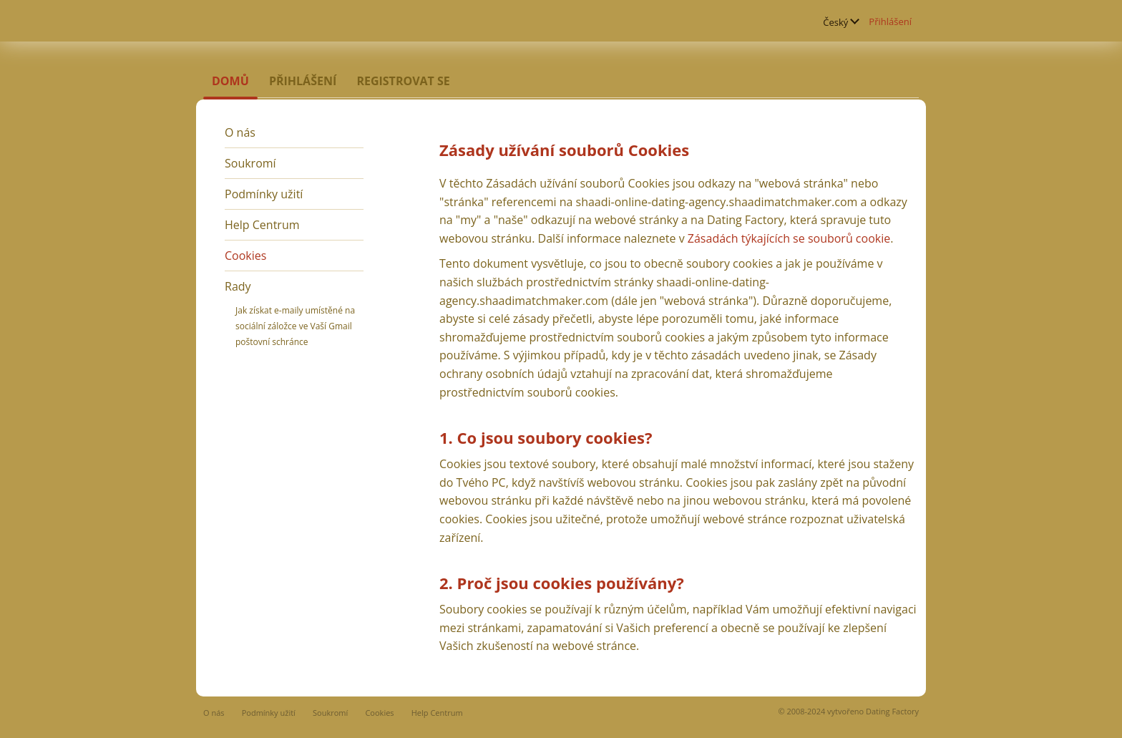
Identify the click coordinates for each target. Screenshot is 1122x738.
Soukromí (250, 163)
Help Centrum (262, 225)
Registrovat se (402, 81)
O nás (240, 132)
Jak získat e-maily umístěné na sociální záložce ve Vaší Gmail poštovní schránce (295, 326)
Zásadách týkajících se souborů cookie (789, 238)
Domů (230, 81)
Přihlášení (890, 21)
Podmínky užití (264, 194)
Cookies (245, 255)
